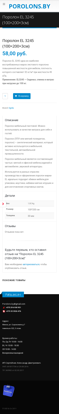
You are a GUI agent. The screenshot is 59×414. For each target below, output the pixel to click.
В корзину (23, 96)
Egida (11, 108)
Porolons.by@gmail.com (13, 303)
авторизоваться (31, 264)
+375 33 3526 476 (13, 311)
